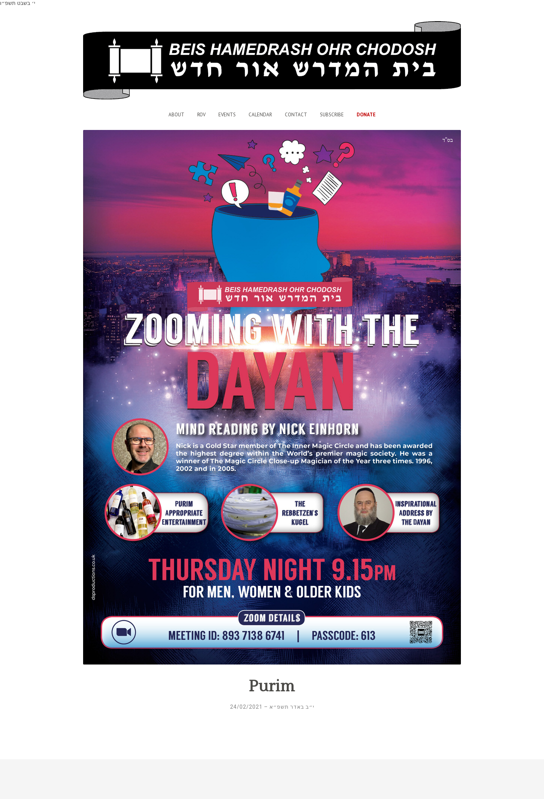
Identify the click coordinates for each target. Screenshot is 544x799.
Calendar (260, 114)
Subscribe (332, 114)
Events (227, 114)
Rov (201, 114)
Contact (296, 114)
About (176, 114)
